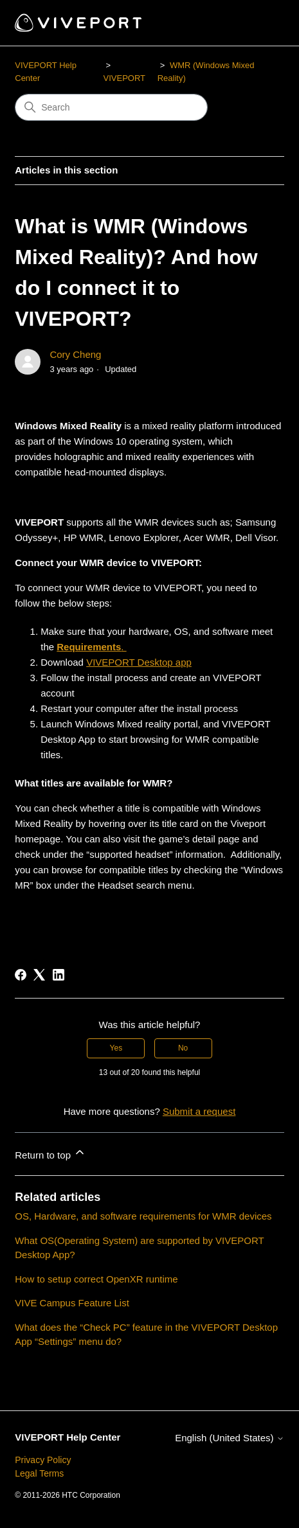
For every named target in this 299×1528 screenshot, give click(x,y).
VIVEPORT (125, 78)
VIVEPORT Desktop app (139, 662)
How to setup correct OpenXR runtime (96, 1279)
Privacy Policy (43, 1460)
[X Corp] (39, 975)
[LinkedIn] (58, 975)
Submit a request (199, 1111)
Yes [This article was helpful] (116, 1048)
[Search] (111, 107)
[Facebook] (20, 975)
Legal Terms (39, 1473)
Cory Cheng (75, 354)
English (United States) (229, 1437)
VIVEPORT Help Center (67, 1437)
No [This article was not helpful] (183, 1048)
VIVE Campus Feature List (72, 1302)
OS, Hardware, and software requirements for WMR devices (143, 1216)
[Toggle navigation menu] (261, 23)
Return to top (50, 1153)
